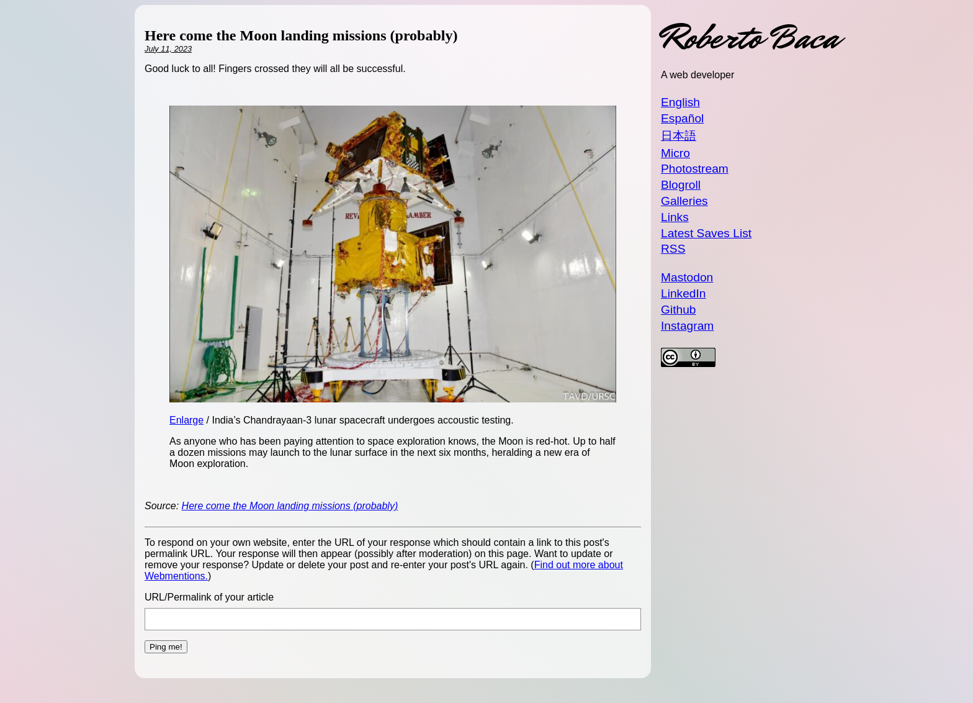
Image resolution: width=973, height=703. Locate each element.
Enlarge (186, 420)
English (680, 102)
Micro (675, 153)
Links (675, 217)
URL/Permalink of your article (209, 597)
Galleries (684, 200)
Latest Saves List (706, 233)
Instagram (687, 325)
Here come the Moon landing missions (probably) (290, 506)
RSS (673, 248)
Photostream (695, 168)
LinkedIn (683, 293)
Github (678, 309)
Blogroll (681, 184)
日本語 (678, 135)
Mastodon (687, 277)
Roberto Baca (749, 37)
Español (682, 118)
